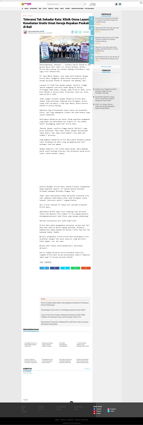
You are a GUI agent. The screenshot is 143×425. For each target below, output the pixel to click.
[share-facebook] (72, 31)
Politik (50, 8)
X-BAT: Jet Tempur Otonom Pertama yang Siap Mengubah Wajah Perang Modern (105, 103)
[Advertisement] (30, 63)
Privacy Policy (85, 420)
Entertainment (61, 407)
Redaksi (56, 420)
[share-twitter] (76, 31)
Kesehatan (31, 15)
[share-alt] (44, 268)
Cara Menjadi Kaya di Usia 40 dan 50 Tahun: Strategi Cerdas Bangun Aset (108, 57)
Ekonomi (41, 407)
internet (78, 8)
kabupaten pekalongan (90, 8)
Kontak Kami (70, 420)
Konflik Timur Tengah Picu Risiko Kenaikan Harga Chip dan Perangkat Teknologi (106, 88)
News (44, 8)
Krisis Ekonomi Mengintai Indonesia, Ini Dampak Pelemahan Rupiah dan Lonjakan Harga (107, 21)
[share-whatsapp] (80, 31)
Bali (26, 15)
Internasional (36, 8)
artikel (58, 409)
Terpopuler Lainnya (106, 63)
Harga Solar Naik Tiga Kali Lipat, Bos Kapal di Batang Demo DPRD (107, 29)
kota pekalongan (104, 8)
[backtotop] (71, 403)
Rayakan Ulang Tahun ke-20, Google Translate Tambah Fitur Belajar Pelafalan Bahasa (108, 38)
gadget (71, 8)
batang (65, 8)
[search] (66, 4)
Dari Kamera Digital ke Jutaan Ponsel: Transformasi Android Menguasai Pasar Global (104, 96)
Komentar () (86, 32)
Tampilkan (87, 368)
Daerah (28, 8)
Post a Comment (28, 373)
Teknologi (58, 8)
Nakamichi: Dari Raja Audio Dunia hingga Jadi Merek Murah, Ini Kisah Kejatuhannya (107, 48)
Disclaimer (62, 420)
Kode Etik (77, 420)
